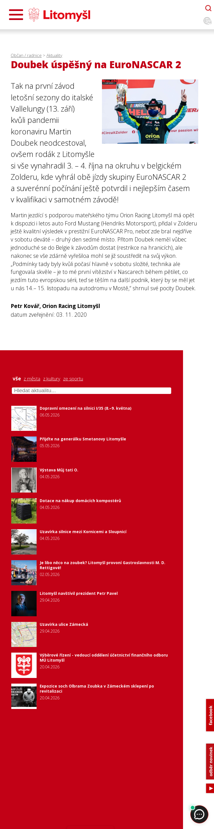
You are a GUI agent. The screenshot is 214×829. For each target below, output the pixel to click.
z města (32, 379)
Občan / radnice (26, 55)
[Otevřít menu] (16, 14)
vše (17, 379)
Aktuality (54, 55)
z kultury (51, 379)
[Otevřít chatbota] (208, 8)
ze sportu (73, 379)
